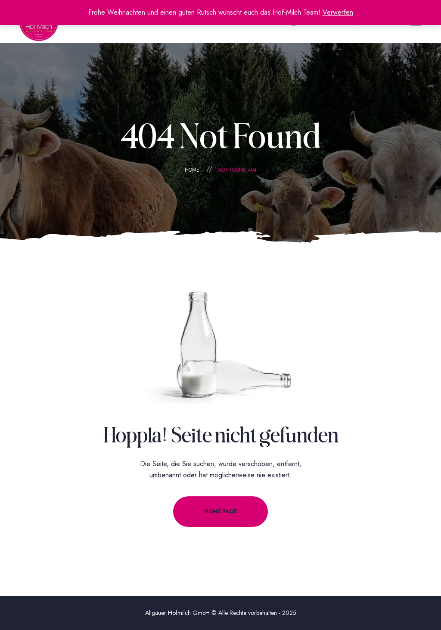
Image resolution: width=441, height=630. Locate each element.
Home (192, 170)
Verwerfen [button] (338, 12)
